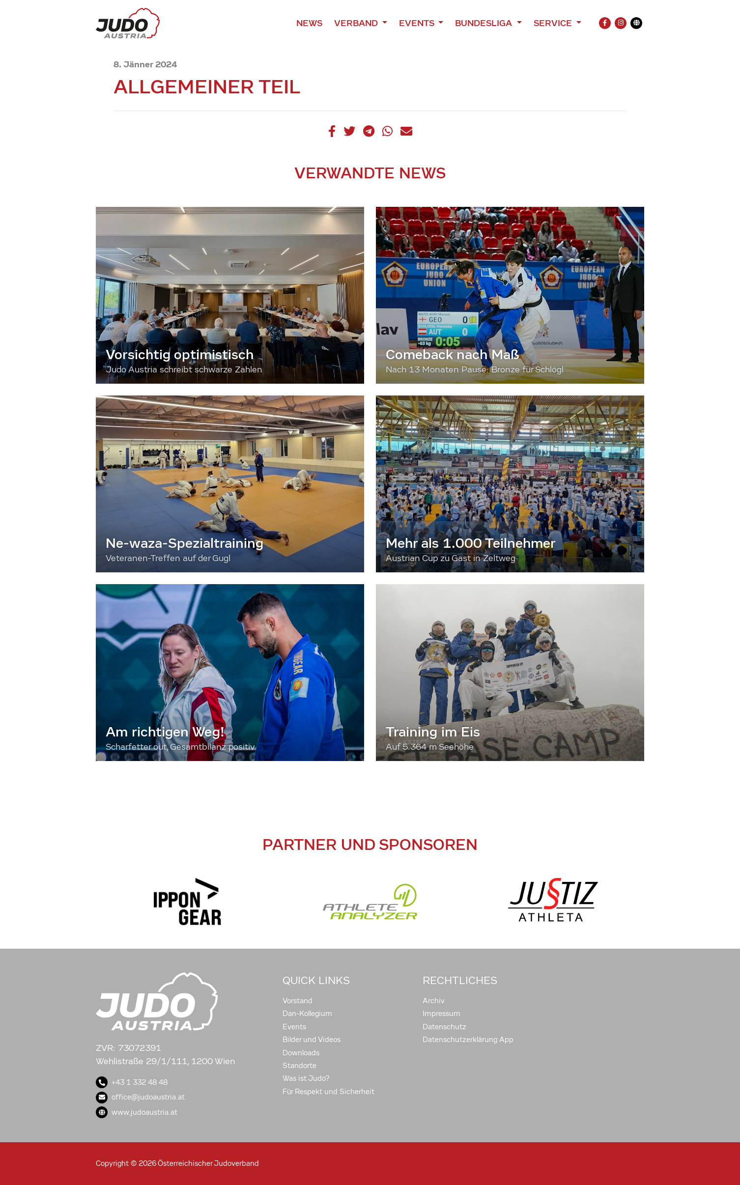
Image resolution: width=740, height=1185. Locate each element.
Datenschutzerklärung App (468, 1039)
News (309, 23)
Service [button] (554, 23)
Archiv (434, 1000)
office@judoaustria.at (140, 1097)
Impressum (441, 1013)
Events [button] (417, 23)
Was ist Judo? (306, 1078)
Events (294, 1026)
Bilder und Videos (312, 1039)
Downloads (301, 1052)
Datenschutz (444, 1026)
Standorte (299, 1065)
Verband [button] (357, 23)
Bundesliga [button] (484, 23)
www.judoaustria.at (136, 1112)
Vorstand (298, 1000)
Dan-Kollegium (307, 1013)
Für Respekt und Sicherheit (328, 1091)
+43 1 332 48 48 (132, 1082)
